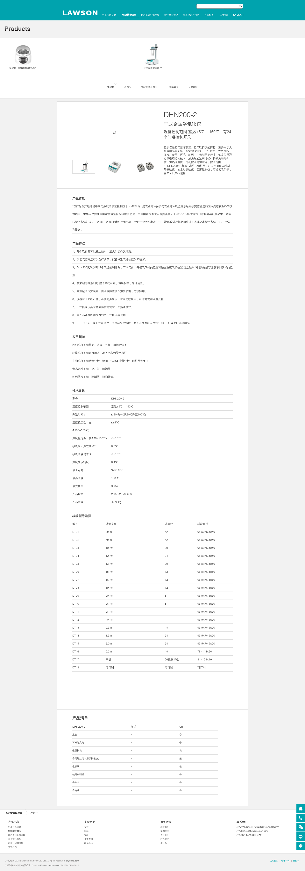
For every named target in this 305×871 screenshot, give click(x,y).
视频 (86, 835)
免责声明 (88, 839)
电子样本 (88, 843)
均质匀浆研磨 (109, 14)
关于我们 (224, 14)
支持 (86, 826)
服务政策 (165, 822)
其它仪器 (209, 14)
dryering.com (72, 860)
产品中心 (13, 822)
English (238, 14)
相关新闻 (164, 826)
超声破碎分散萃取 (150, 14)
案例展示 (164, 831)
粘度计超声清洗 (191, 14)
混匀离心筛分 (171, 14)
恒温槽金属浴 (129, 14)
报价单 (163, 843)
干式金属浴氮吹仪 (152, 56)
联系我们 (164, 839)
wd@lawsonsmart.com (257, 831)
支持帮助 (89, 822)
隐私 (86, 831)
